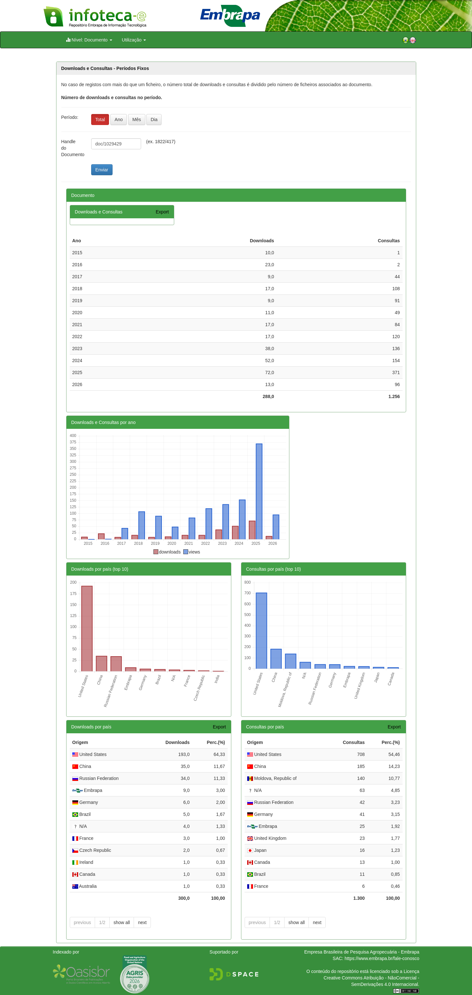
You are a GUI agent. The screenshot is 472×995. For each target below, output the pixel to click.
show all (122, 922)
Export (162, 211)
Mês (136, 119)
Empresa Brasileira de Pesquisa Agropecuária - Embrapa (361, 952)
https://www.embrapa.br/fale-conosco (382, 958)
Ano (119, 119)
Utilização (134, 39)
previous (82, 922)
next (142, 922)
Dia (154, 119)
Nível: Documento (89, 39)
